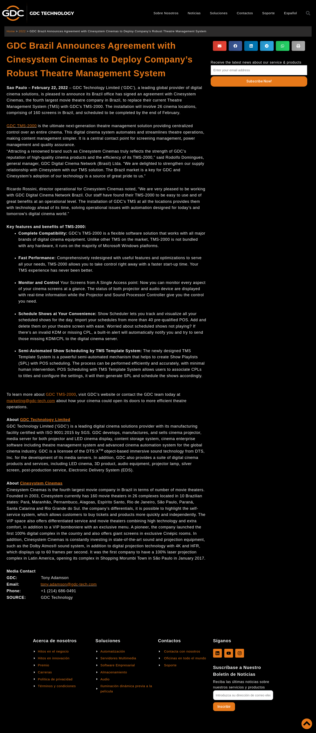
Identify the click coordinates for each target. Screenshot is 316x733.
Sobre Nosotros (166, 13)
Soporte (268, 13)
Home (11, 31)
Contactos (245, 13)
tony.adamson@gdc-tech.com (69, 584)
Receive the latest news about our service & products (256, 62)
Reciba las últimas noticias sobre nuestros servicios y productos (241, 684)
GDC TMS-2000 (22, 126)
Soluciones (219, 13)
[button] (219, 46)
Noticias (194, 13)
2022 (22, 31)
